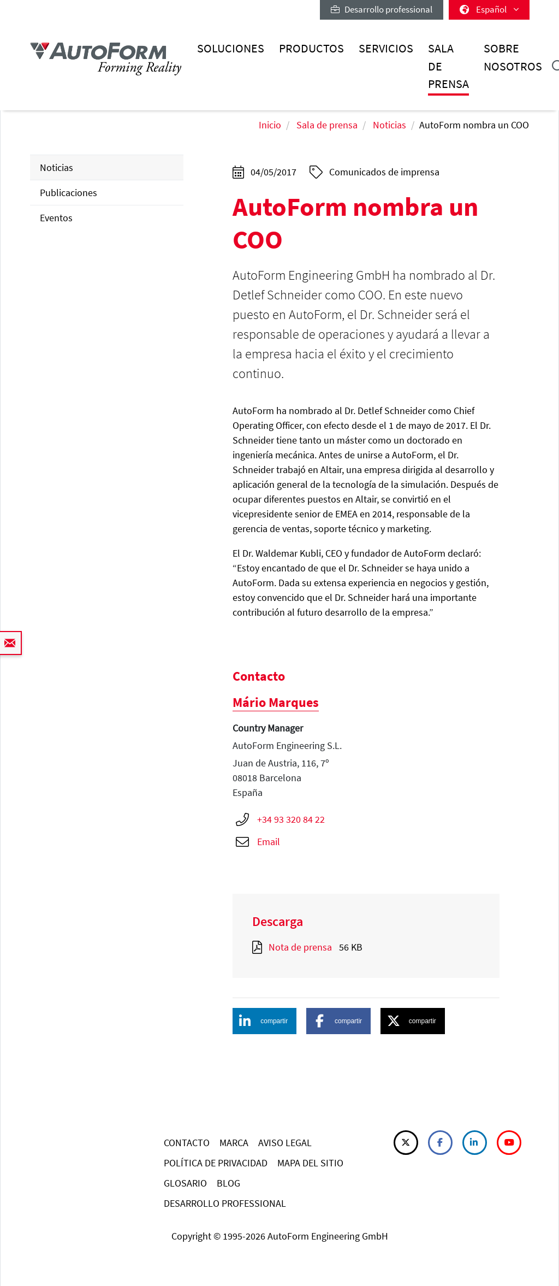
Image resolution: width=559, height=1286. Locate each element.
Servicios (386, 48)
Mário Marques (276, 702)
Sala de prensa (448, 66)
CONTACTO (187, 1142)
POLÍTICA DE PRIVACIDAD (215, 1163)
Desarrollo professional (381, 9)
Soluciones (230, 48)
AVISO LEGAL (285, 1142)
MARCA (233, 1142)
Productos (311, 48)
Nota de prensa (300, 947)
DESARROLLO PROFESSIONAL (225, 1203)
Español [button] (489, 9)
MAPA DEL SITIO (310, 1163)
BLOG (228, 1183)
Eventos (56, 217)
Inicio (270, 125)
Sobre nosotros (513, 57)
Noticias (389, 125)
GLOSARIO (185, 1183)
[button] (265, 1021)
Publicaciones (68, 192)
